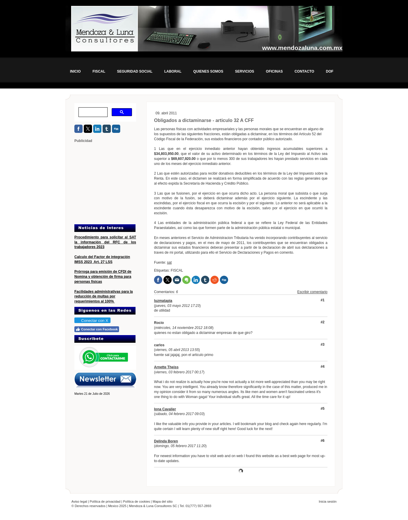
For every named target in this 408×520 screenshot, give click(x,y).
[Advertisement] (111, 183)
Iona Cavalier (165, 409)
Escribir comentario (312, 292)
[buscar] (92, 112)
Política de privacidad (105, 501)
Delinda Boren (166, 441)
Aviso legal (79, 501)
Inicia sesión (328, 501)
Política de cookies (136, 501)
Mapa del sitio (163, 501)
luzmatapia (163, 301)
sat (169, 262)
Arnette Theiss (166, 367)
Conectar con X (92, 320)
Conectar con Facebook (97, 329)
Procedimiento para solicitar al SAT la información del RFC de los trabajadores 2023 (105, 242)
